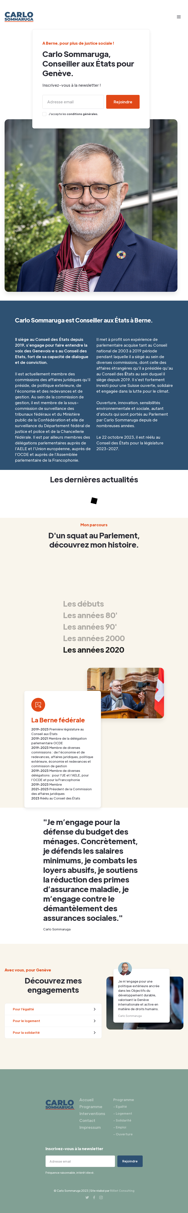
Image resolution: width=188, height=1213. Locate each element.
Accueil (86, 1099)
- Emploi (119, 1127)
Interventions (92, 1113)
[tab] (94, 603)
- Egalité (120, 1106)
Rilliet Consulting (122, 1190)
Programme (90, 1106)
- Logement (122, 1113)
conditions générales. (82, 114)
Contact (87, 1120)
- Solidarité (122, 1120)
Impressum (90, 1127)
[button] (178, 16)
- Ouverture (123, 1134)
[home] (19, 17)
